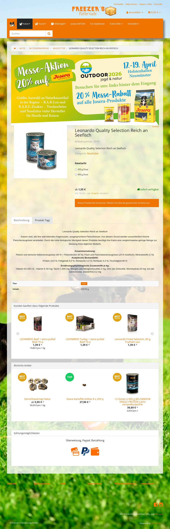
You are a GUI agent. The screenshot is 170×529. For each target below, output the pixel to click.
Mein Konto (131, 4)
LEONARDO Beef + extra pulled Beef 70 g (37, 340)
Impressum (147, 483)
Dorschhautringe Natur (37, 399)
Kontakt (158, 4)
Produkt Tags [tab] (42, 220)
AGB (63, 483)
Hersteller (133, 23)
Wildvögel (58, 23)
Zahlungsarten (42, 483)
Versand (95, 193)
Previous (18, 334)
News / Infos (146, 4)
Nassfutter (93, 153)
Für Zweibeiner (97, 23)
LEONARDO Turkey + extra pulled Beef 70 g (85, 340)
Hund (40, 23)
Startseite (118, 4)
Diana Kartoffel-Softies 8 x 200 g (85, 399)
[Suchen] (27, 33)
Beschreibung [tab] (21, 220)
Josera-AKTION (78, 23)
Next (152, 334)
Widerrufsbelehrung (125, 483)
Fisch (84, 283)
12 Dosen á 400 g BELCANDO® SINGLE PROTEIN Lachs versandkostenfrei (132, 401)
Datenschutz (94, 483)
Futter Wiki (116, 23)
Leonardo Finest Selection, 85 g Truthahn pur (132, 340)
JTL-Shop (156, 523)
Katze (24, 23)
